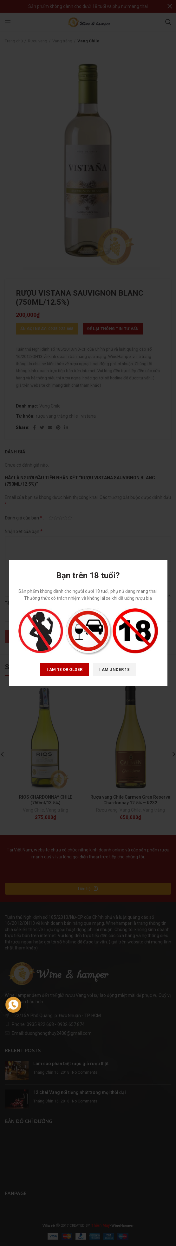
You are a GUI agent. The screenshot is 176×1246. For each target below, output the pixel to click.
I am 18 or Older (64, 669)
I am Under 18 (114, 669)
